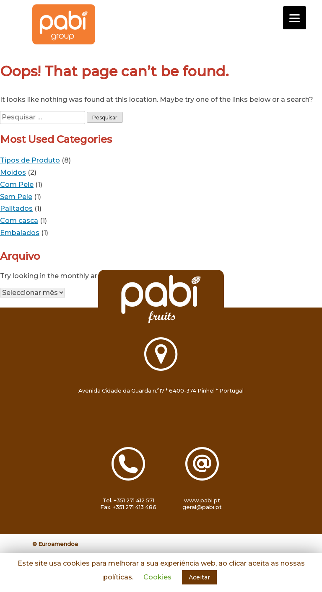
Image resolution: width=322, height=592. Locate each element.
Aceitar (199, 577)
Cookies (157, 577)
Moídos (13, 172)
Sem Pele (16, 197)
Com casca (19, 221)
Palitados (16, 208)
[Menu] (294, 17)
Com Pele (17, 185)
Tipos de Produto (30, 160)
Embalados (19, 233)
